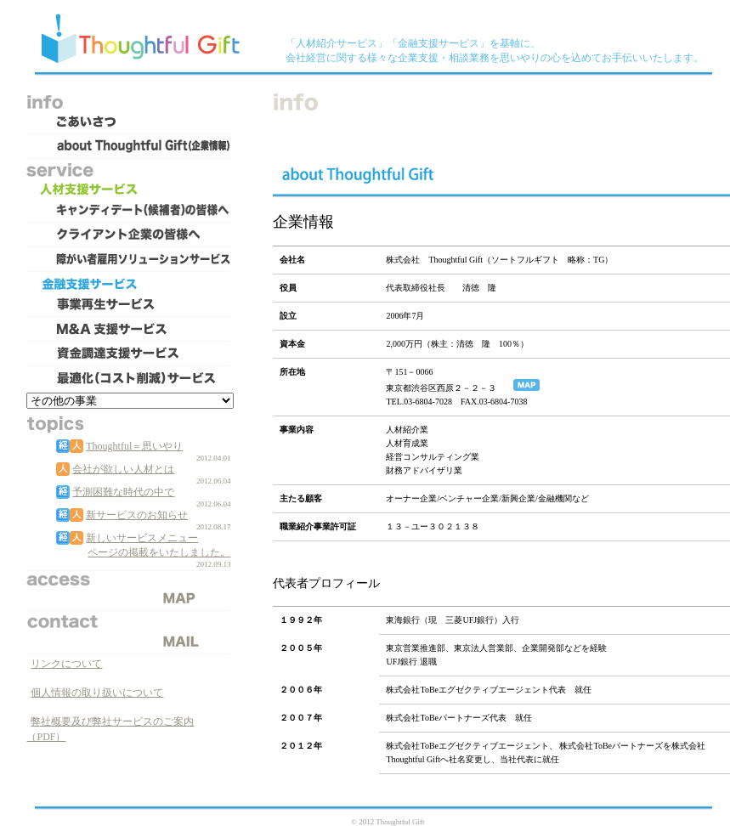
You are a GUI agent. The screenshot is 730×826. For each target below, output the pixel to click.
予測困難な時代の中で (123, 492)
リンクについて (66, 664)
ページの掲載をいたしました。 (159, 552)
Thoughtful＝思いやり (134, 446)
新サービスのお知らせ (137, 515)
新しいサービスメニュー (142, 538)
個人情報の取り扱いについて (97, 693)
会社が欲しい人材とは (123, 469)
